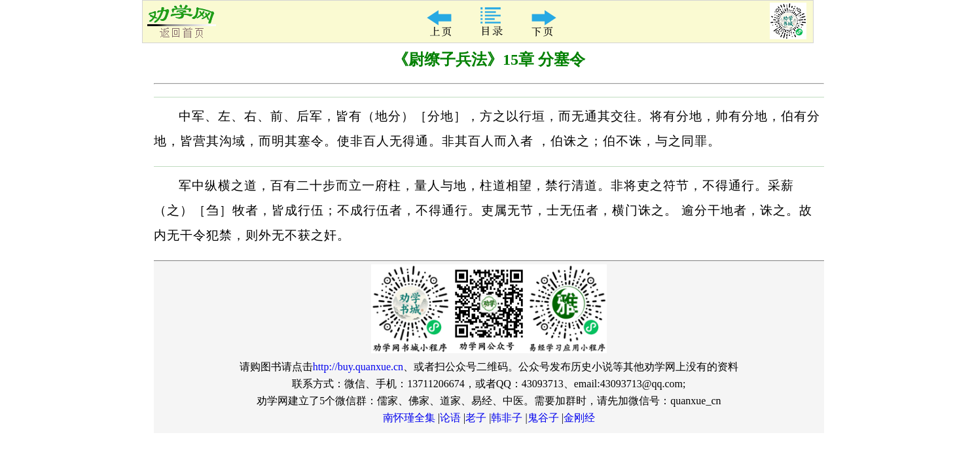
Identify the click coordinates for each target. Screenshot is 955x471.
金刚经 (579, 417)
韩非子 (506, 417)
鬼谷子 (543, 417)
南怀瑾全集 (409, 417)
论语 (450, 417)
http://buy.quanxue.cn (358, 366)
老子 (475, 417)
